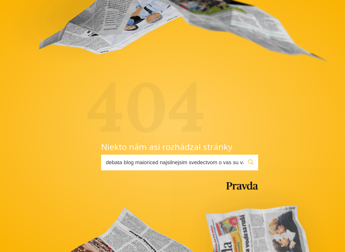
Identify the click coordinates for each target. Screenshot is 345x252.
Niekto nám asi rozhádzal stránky (166, 146)
